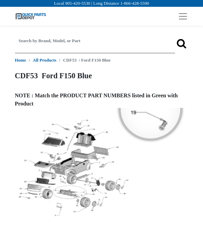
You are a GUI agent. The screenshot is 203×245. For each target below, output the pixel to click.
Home (20, 60)
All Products (44, 60)
